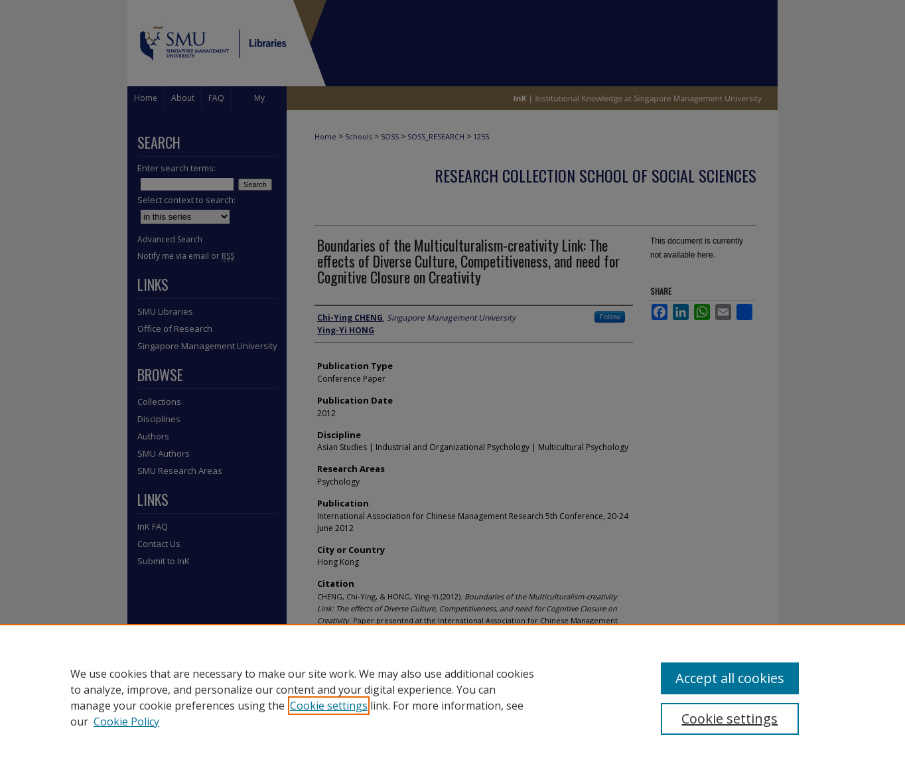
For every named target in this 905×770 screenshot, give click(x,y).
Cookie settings (329, 705)
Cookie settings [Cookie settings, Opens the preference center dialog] (729, 719)
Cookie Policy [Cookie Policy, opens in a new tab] (126, 721)
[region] (452, 697)
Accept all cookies (729, 678)
